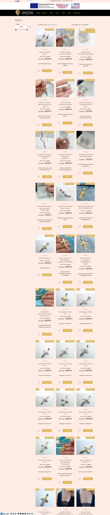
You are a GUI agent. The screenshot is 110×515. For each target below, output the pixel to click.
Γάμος (57, 13)
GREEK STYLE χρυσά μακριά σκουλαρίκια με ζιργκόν (44, 104)
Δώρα (69, 13)
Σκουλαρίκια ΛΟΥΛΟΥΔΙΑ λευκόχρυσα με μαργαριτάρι (65, 156)
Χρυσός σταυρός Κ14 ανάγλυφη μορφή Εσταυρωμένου (65, 462)
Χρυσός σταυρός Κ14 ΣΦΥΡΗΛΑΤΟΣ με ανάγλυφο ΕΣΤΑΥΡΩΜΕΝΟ (65, 260)
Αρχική (38, 13)
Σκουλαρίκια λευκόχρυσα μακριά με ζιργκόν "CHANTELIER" (44, 208)
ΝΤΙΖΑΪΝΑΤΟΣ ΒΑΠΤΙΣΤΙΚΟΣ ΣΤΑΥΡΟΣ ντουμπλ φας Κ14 (44, 313)
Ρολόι (51, 13)
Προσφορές (77, 13)
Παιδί (63, 13)
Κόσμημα (44, 13)
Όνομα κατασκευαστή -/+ (53, 24)
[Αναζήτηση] (30, 26)
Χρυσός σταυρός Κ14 (45, 258)
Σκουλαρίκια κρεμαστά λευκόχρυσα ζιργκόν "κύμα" (85, 104)
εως (22, 26)
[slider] (16, 29)
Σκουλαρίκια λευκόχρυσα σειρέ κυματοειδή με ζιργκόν (44, 156)
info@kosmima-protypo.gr (56, 0)
